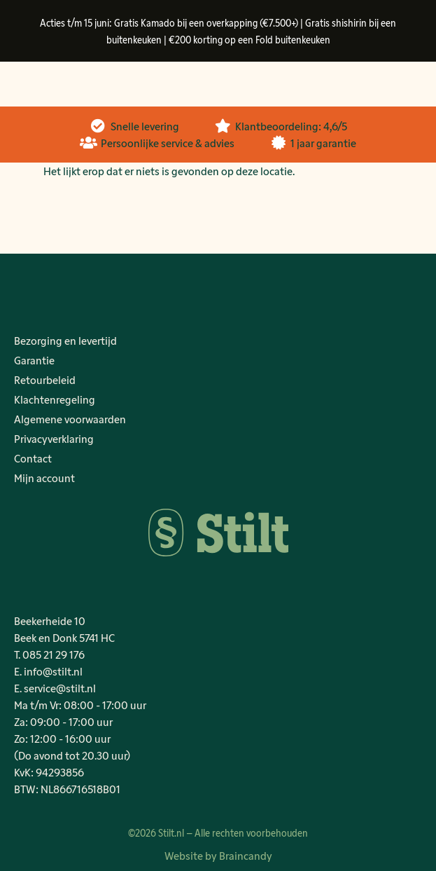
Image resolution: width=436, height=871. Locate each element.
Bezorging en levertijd (65, 340)
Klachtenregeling (54, 399)
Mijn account (44, 477)
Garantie (34, 359)
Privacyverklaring (54, 438)
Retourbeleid (45, 379)
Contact (33, 458)
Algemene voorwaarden (70, 418)
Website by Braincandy (218, 855)
